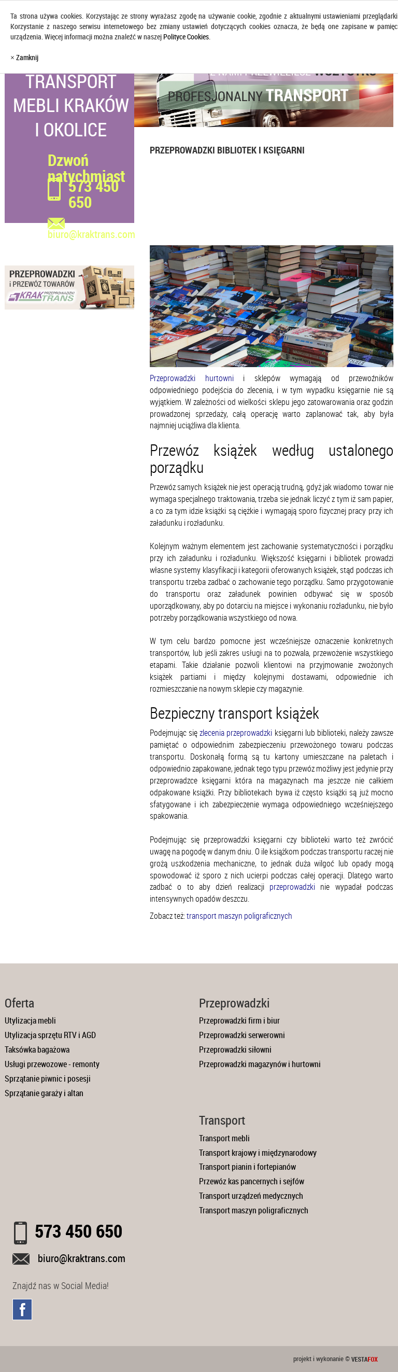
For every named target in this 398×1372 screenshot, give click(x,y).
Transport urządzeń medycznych (251, 1195)
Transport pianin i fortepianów (247, 1166)
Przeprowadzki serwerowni (242, 1035)
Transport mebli (224, 1138)
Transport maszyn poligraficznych (253, 1210)
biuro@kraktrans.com (81, 1258)
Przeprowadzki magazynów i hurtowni (260, 1064)
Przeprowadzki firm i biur (239, 1020)
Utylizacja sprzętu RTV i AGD (50, 1035)
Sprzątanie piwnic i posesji (48, 1078)
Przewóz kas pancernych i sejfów (251, 1181)
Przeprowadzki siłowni (235, 1049)
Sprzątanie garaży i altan (44, 1093)
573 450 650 (93, 194)
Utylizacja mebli (30, 1020)
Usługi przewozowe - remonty (52, 1064)
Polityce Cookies (186, 36)
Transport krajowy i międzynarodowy (258, 1152)
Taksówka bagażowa (37, 1049)
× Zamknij (24, 57)
